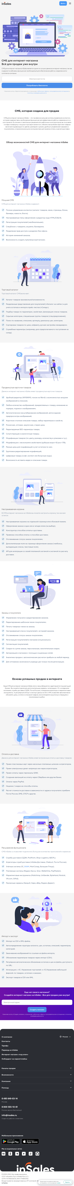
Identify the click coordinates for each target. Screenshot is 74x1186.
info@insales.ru (9, 1115)
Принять (67, 1182)
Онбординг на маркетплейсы (14, 1059)
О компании (7, 1037)
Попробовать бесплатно (37, 85)
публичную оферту (43, 91)
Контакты (6, 1041)
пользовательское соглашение (59, 91)
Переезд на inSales (10, 1050)
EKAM (26, 866)
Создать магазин (37, 1009)
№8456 (5, 1183)
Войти (63, 3)
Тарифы (5, 1046)
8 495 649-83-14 (10, 1098)
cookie (58, 1183)
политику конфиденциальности (37, 93)
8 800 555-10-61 (10, 1106)
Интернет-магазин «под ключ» (15, 1054)
